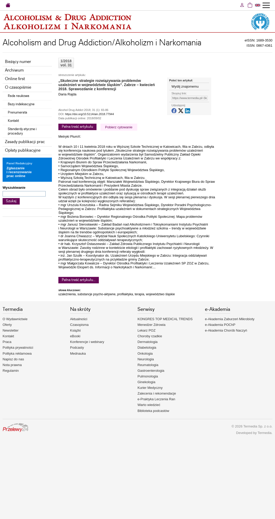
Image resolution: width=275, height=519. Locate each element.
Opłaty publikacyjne (22, 150)
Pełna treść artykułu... (78, 280)
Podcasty (77, 347)
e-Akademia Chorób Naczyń (226, 330)
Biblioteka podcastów (153, 411)
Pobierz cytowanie (119, 127)
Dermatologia (147, 342)
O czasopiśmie (18, 87)
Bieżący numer (18, 62)
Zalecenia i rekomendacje (157, 393)
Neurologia (146, 359)
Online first (15, 79)
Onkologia (145, 353)
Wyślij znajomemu (185, 86)
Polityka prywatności (18, 347)
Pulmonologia (148, 376)
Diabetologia (147, 347)
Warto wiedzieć (149, 405)
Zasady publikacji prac (25, 142)
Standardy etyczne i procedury (22, 131)
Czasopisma (79, 325)
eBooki (75, 336)
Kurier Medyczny (150, 388)
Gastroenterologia (151, 371)
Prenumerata (17, 112)
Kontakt (13, 121)
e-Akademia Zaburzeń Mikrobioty (230, 319)
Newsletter (10, 330)
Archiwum (14, 70)
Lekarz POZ (146, 330)
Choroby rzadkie (150, 336)
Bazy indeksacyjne (21, 104)
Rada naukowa (18, 96)
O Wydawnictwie (15, 319)
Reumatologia (148, 365)
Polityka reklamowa (17, 353)
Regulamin (11, 371)
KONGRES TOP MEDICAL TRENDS (165, 319)
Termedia (264, 433)
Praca (7, 342)
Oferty (7, 325)
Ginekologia (146, 382)
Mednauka (78, 353)
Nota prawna (12, 365)
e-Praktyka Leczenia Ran (156, 399)
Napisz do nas (13, 359)
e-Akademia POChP (220, 325)
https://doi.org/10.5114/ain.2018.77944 (89, 114)
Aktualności (78, 319)
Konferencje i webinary (87, 342)
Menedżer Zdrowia (152, 325)
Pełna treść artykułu (77, 127)
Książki (75, 330)
